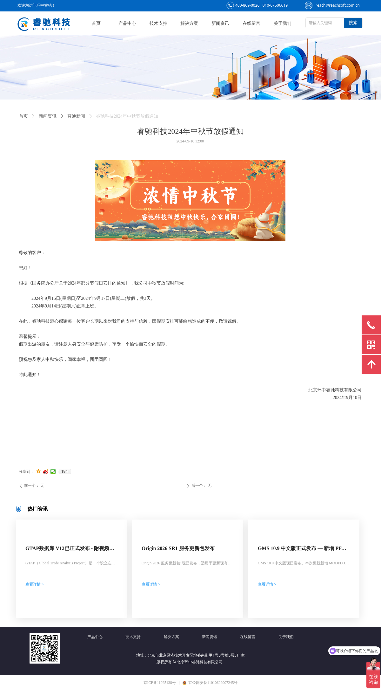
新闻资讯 (48, 116)
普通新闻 (76, 116)
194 (64, 471)
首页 (23, 116)
